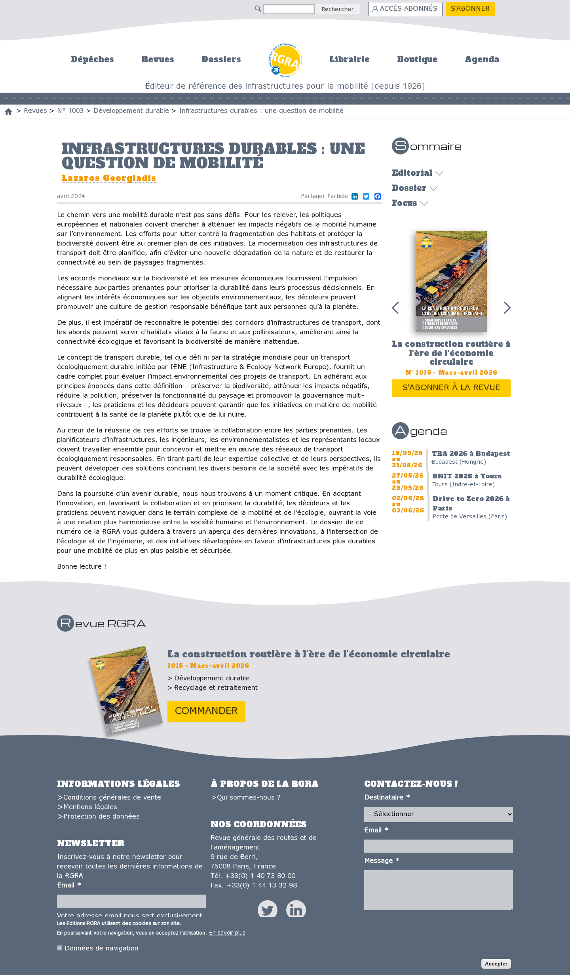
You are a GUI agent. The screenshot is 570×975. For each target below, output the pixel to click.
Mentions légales (90, 807)
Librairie (349, 59)
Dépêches (92, 59)
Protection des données (101, 817)
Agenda (482, 59)
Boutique (417, 59)
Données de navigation (102, 950)
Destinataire (387, 798)
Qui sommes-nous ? (248, 798)
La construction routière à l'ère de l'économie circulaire (451, 353)
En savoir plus (227, 934)
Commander (206, 711)
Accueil (285, 59)
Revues (157, 59)
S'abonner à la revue (451, 388)
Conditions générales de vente (112, 798)
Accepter (496, 965)
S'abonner (470, 9)
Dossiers (221, 59)
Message (381, 861)
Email (69, 886)
